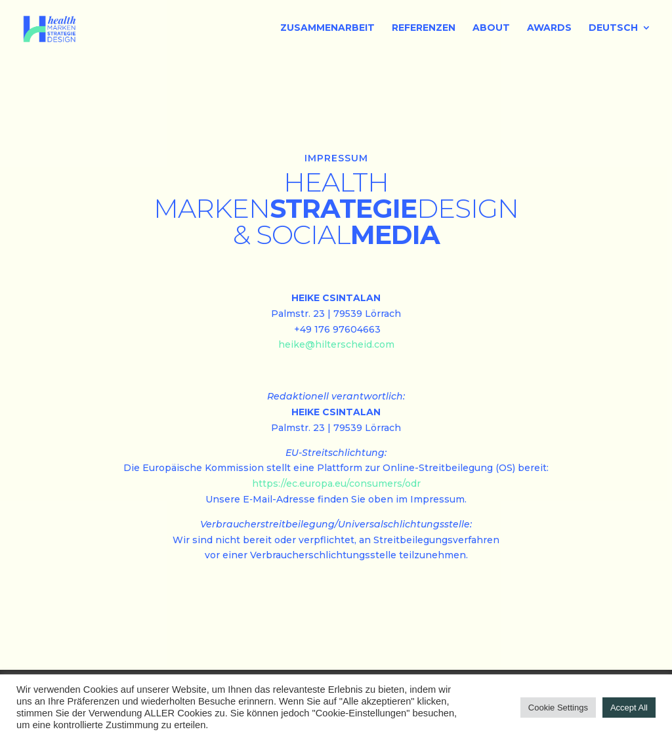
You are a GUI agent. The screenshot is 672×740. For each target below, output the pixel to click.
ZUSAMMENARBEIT (327, 28)
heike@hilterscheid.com (336, 344)
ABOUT (491, 28)
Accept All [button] (629, 707)
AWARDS (549, 28)
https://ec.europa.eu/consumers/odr (336, 483)
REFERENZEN (423, 28)
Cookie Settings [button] (558, 707)
